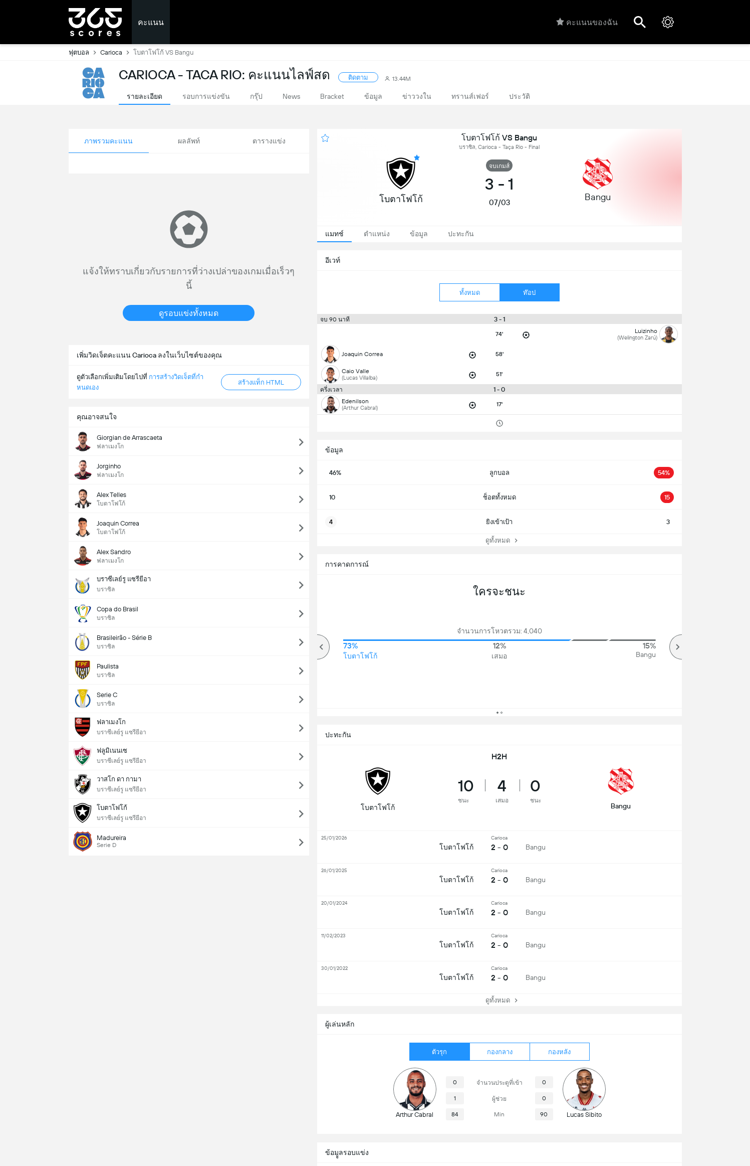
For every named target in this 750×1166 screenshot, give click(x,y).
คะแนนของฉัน (587, 22)
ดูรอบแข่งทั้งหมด (188, 313)
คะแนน (151, 22)
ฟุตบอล (84, 52)
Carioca (116, 52)
